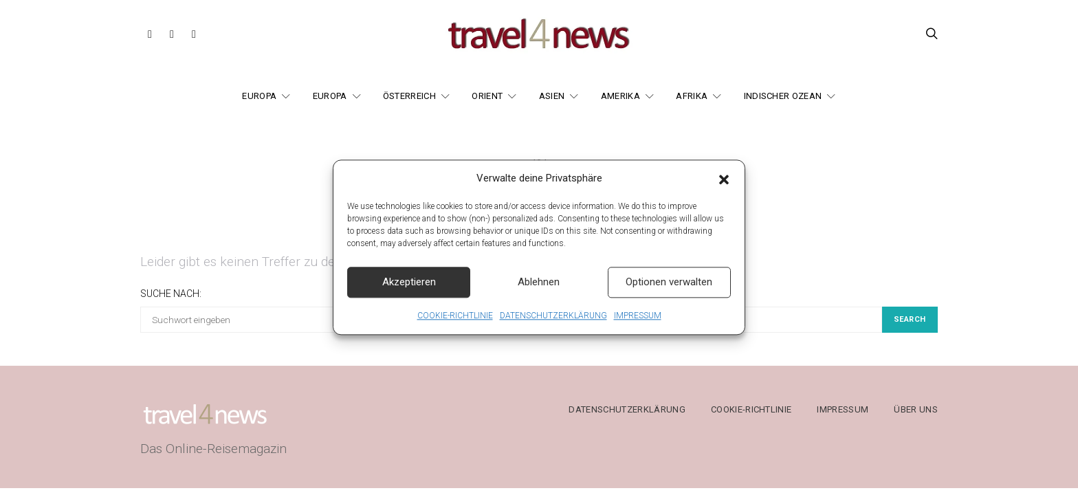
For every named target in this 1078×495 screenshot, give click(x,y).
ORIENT (487, 96)
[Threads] (194, 34)
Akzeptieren (409, 289)
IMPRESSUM (637, 322)
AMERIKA (620, 96)
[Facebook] (150, 34)
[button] (724, 185)
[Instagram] (172, 34)
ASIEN (552, 96)
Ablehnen (539, 289)
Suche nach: (170, 293)
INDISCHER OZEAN (783, 96)
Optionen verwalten (669, 289)
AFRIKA (691, 96)
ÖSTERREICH (409, 96)
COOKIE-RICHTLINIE (455, 322)
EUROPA (259, 96)
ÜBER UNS (916, 409)
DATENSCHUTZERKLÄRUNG (553, 322)
